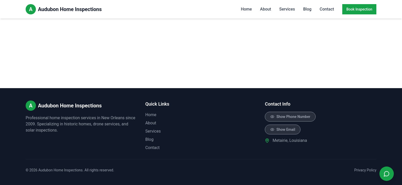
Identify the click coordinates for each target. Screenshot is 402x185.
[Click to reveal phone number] (290, 117)
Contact (327, 9)
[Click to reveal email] (282, 129)
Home (246, 9)
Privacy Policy (365, 170)
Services (287, 9)
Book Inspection (359, 9)
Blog (307, 9)
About (265, 9)
